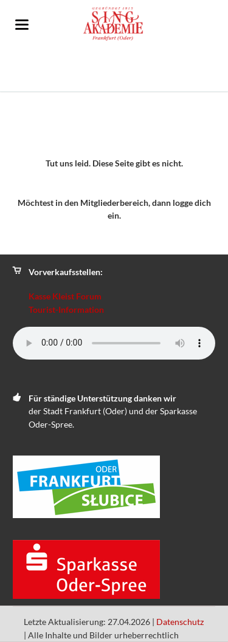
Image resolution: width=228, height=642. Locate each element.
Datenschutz (180, 621)
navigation (22, 24)
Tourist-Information (66, 309)
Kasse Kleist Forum (65, 296)
